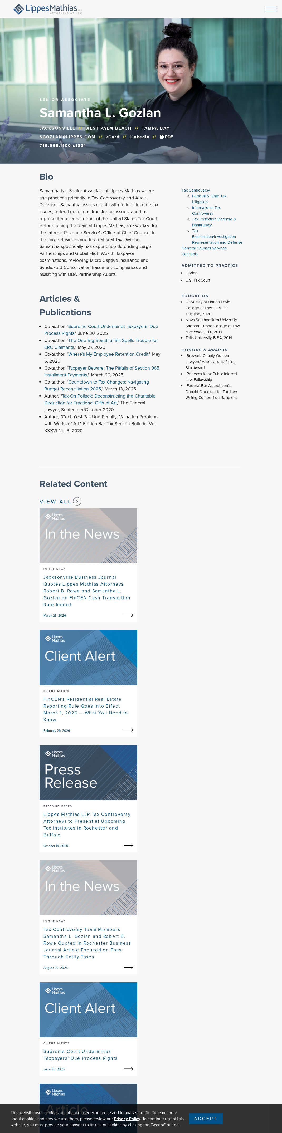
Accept (205, 1118)
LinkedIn (140, 137)
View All (60, 501)
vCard (113, 137)
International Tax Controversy (206, 210)
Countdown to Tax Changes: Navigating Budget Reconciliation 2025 (96, 385)
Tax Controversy (196, 190)
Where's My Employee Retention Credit (108, 354)
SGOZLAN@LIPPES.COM (68, 137)
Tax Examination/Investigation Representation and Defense (217, 236)
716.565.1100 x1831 (63, 146)
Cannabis (190, 254)
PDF (166, 137)
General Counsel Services (204, 248)
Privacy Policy (127, 1119)
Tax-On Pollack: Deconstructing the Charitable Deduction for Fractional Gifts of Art (99, 399)
